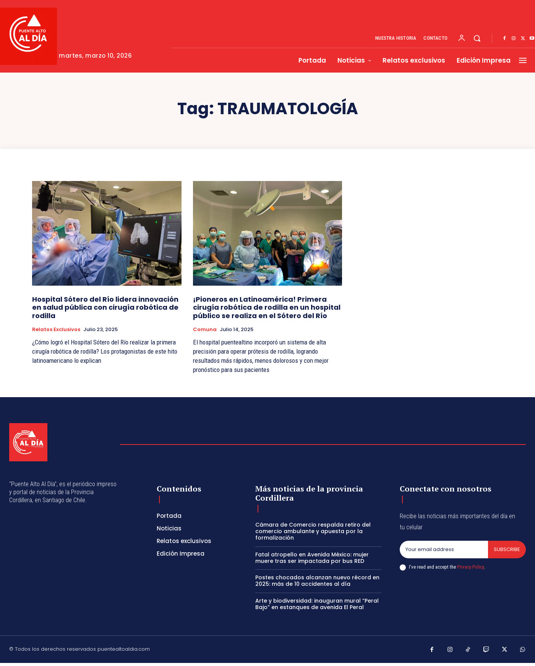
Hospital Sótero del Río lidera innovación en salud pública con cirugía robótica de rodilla (105, 307)
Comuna (205, 330)
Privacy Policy (470, 567)
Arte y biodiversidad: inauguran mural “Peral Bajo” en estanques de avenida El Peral (317, 604)
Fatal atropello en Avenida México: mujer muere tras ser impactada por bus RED (312, 558)
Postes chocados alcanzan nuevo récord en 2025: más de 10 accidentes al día (317, 581)
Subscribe (507, 549)
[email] (444, 549)
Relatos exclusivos (56, 330)
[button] (477, 38)
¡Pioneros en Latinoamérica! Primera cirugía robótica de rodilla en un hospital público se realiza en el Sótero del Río (266, 307)
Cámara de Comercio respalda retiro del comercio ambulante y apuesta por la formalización (313, 531)
